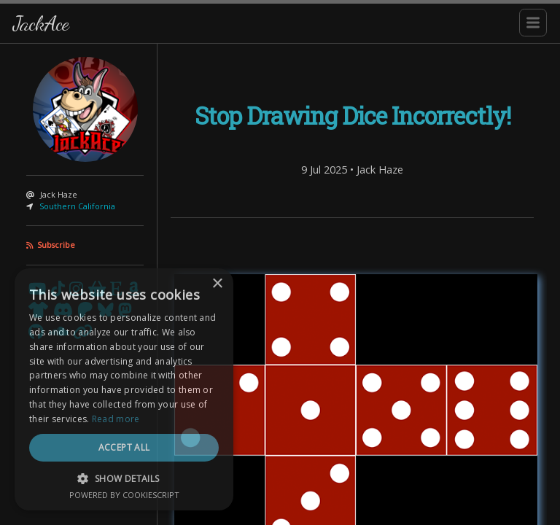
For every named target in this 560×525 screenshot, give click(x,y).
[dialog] (124, 389)
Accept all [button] (124, 447)
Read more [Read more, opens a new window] (116, 419)
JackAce (41, 23)
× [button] (216, 284)
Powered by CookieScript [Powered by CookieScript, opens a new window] (124, 494)
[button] (124, 478)
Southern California (77, 206)
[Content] (352, 284)
